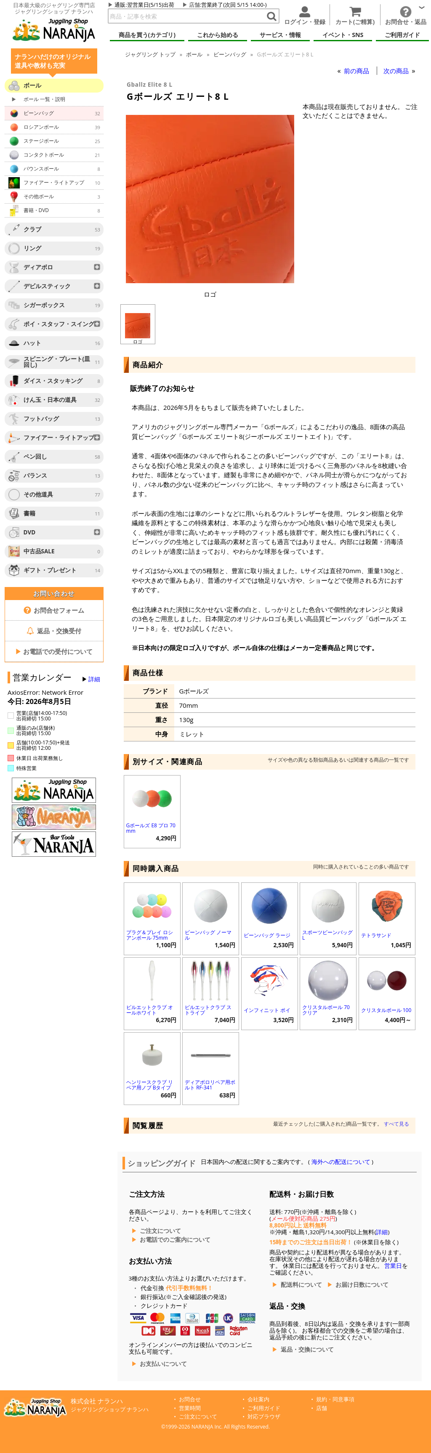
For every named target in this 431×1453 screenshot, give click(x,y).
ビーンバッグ (229, 54)
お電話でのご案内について (175, 1239)
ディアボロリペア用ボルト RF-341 (210, 1084)
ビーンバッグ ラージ (267, 935)
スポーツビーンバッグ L (327, 935)
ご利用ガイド (263, 1408)
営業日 (393, 1266)
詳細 (94, 679)
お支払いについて (163, 1364)
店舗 (194, 4)
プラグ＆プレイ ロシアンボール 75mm (149, 935)
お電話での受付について (54, 651)
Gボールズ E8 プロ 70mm (151, 828)
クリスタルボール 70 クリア (326, 1010)
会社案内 (258, 1399)
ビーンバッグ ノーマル (208, 935)
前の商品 (357, 70)
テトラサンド (376, 935)
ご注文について (160, 1231)
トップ (150, 54)
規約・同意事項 (335, 1399)
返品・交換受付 (54, 631)
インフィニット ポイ (267, 1010)
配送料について (301, 1284)
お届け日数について (361, 1284)
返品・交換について (307, 1349)
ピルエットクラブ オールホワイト (149, 1010)
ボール (194, 54)
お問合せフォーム (54, 610)
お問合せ (190, 1399)
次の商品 (396, 70)
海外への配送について (341, 1162)
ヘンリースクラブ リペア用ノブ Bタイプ (149, 1084)
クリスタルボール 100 (386, 1010)
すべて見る (396, 1123)
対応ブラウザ (263, 1416)
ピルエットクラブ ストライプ (208, 1010)
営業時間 (190, 1408)
